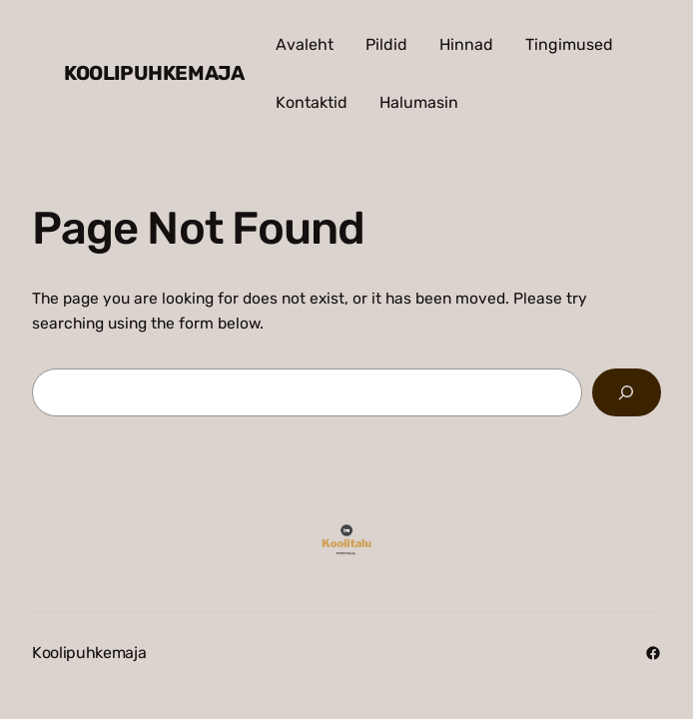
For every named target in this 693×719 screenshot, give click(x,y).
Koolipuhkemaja (154, 73)
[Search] (626, 392)
